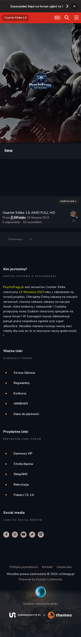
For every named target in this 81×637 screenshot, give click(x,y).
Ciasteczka (64, 567)
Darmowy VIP (23, 453)
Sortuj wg (68, 201)
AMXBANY (21, 404)
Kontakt (47, 567)
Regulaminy (22, 383)
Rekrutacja (21, 484)
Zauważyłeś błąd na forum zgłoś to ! (36, 6)
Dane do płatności (26, 414)
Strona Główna (24, 373)
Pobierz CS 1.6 (24, 495)
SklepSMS (21, 474)
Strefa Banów (23, 464)
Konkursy (20, 393)
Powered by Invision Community (40, 579)
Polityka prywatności (24, 567)
